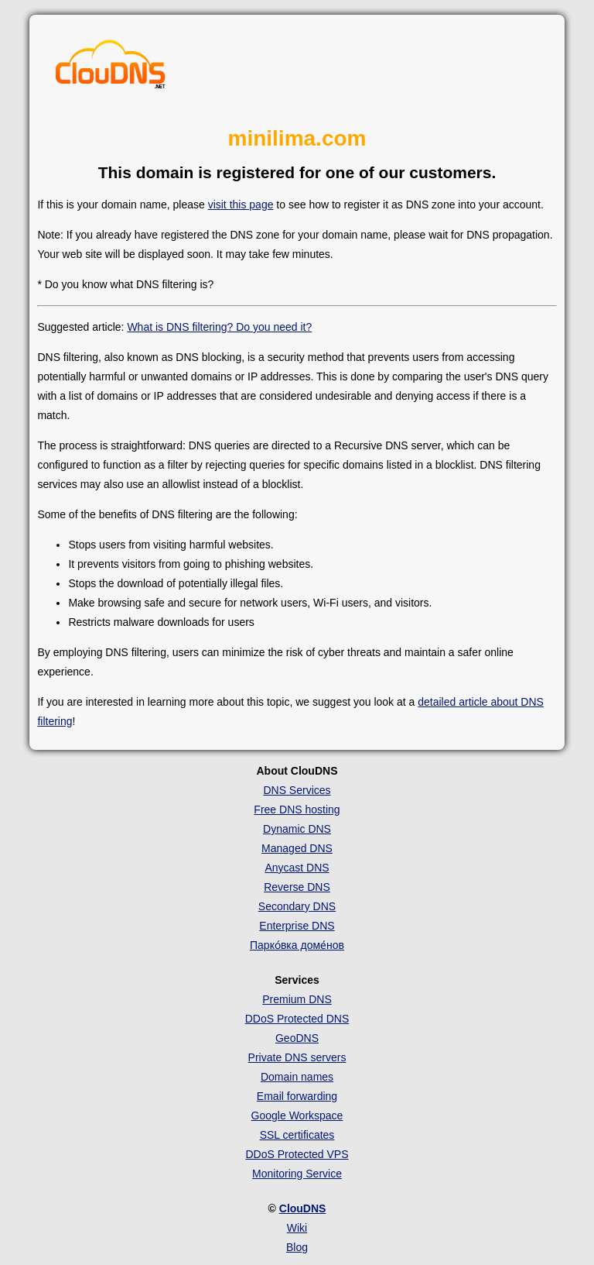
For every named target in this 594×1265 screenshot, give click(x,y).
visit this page (241, 204)
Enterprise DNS (296, 926)
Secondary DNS (297, 906)
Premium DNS (296, 999)
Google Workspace (297, 1115)
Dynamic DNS (297, 829)
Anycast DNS (297, 867)
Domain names (297, 1077)
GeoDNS (297, 1038)
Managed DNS (297, 848)
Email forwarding (297, 1096)
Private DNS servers (297, 1057)
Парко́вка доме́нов (297, 945)
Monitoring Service (297, 1173)
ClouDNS (302, 1208)
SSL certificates (297, 1135)
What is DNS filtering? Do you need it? (219, 327)
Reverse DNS (297, 887)
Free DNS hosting (297, 809)
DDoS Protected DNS (297, 1018)
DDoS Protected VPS (296, 1154)
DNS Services (296, 790)
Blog (297, 1247)
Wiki (297, 1228)
